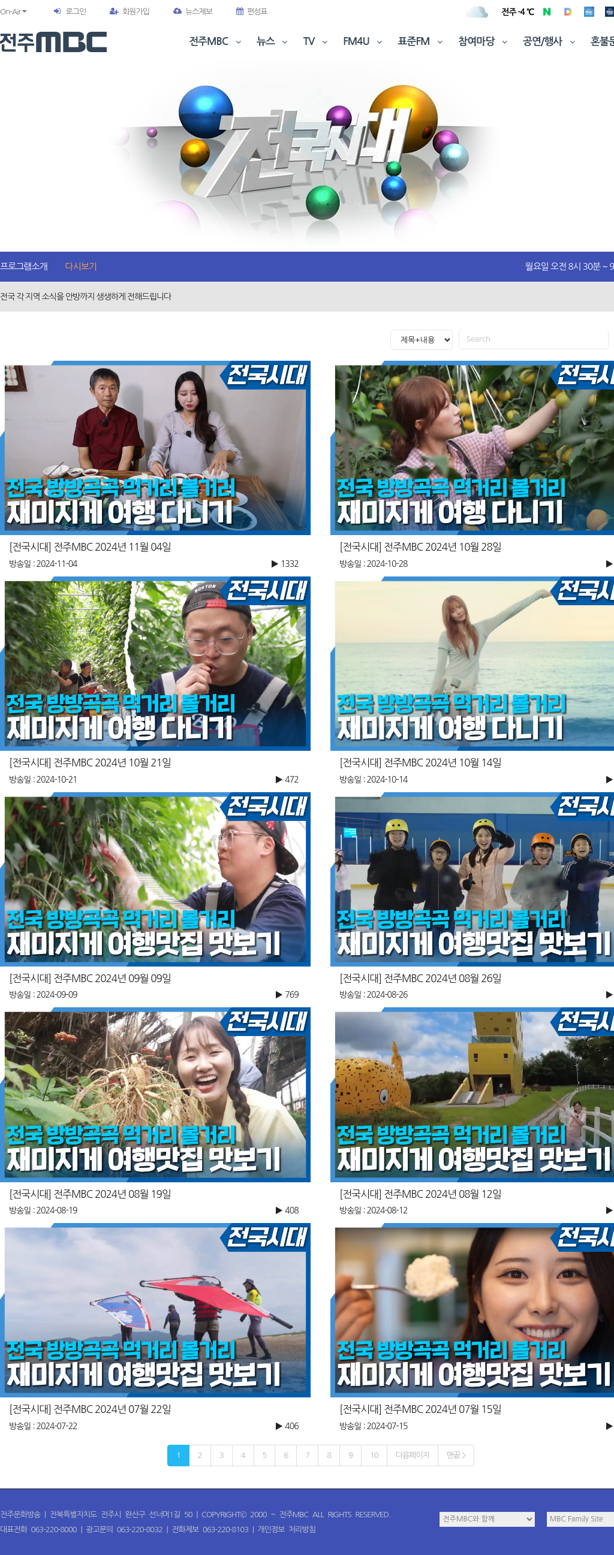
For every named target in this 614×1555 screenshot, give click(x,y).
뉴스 (273, 42)
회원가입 (129, 12)
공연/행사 (550, 42)
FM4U (363, 42)
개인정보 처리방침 (286, 1529)
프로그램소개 (23, 266)
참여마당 (484, 42)
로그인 (75, 12)
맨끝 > (456, 1455)
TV (316, 42)
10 (374, 1455)
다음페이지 (412, 1455)
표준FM (422, 42)
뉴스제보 (192, 12)
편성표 (251, 12)
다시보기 (81, 266)
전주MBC (216, 42)
